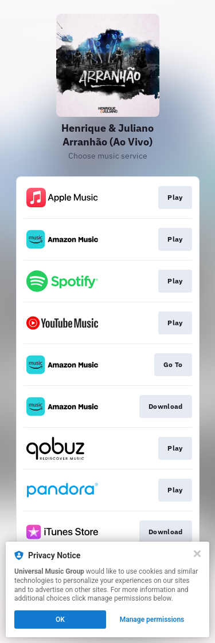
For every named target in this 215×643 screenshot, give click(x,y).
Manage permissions (152, 620)
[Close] (197, 554)
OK (60, 620)
